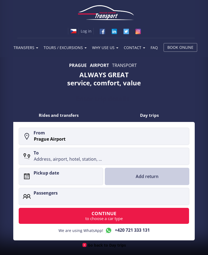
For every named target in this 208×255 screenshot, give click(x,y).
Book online (180, 47)
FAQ (154, 47)
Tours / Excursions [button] (65, 47)
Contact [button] (134, 47)
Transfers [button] (26, 47)
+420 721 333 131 (127, 230)
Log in (86, 31)
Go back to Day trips (106, 245)
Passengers (46, 193)
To (36, 153)
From (39, 133)
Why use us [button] (105, 47)
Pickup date (46, 173)
